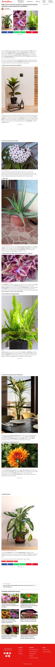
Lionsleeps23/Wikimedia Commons (6, 244)
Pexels (2, 113)
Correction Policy (33, 651)
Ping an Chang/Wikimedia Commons (6, 282)
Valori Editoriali (32, 653)
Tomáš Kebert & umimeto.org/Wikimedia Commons (9, 550)
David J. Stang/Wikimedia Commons (6, 468)
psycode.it (20, 653)
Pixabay (2, 350)
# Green (16, 561)
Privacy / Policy (46, 649)
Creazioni (38, 1)
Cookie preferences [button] (47, 651)
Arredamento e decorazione (21, 1)
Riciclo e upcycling (50, 1)
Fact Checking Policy (33, 649)
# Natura (4, 561)
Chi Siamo (20, 649)
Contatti (20, 651)
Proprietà (31, 655)
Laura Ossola (7, 8)
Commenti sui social (33, 657)
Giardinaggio (30, 1)
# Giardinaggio (10, 561)
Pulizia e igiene (44, 1)
